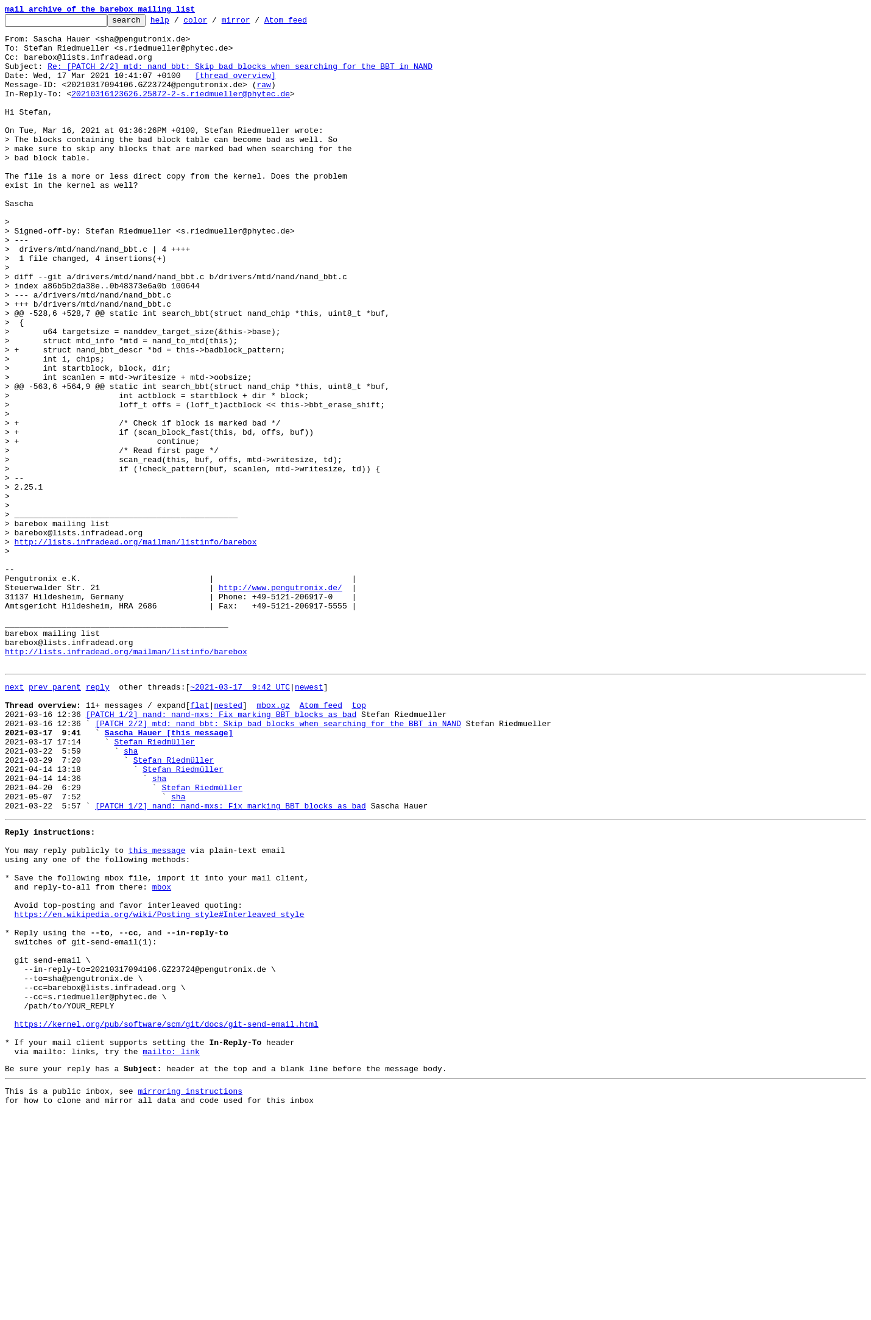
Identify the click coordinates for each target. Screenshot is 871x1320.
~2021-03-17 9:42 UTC (240, 818)
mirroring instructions (190, 1295)
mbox (161, 1054)
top (358, 840)
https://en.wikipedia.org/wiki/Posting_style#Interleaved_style (160, 1087)
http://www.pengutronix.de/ (280, 702)
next (14, 818)
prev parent (55, 818)
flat (199, 840)
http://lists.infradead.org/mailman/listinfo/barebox (136, 647)
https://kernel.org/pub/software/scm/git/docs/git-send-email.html (167, 1219)
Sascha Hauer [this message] (169, 873)
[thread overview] (235, 87)
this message (157, 1010)
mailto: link (171, 1252)
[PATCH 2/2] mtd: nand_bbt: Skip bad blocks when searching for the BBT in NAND (278, 862)
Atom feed (304, 23)
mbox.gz (273, 840)
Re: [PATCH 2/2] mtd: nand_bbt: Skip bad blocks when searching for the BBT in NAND (240, 76)
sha (131, 895)
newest (309, 818)
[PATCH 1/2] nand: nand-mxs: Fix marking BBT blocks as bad (221, 851)
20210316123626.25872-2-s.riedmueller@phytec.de (180, 109)
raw (263, 98)
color (214, 23)
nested (228, 840)
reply (98, 818)
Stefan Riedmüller (154, 884)
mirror (255, 23)
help (178, 23)
